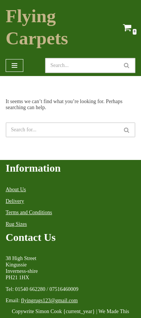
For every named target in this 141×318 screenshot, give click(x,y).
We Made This (114, 311)
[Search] (81, 65)
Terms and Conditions (29, 212)
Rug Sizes (16, 224)
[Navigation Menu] (14, 65)
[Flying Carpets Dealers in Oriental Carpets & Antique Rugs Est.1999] (57, 27)
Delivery (15, 201)
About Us (16, 189)
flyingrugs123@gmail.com (49, 300)
